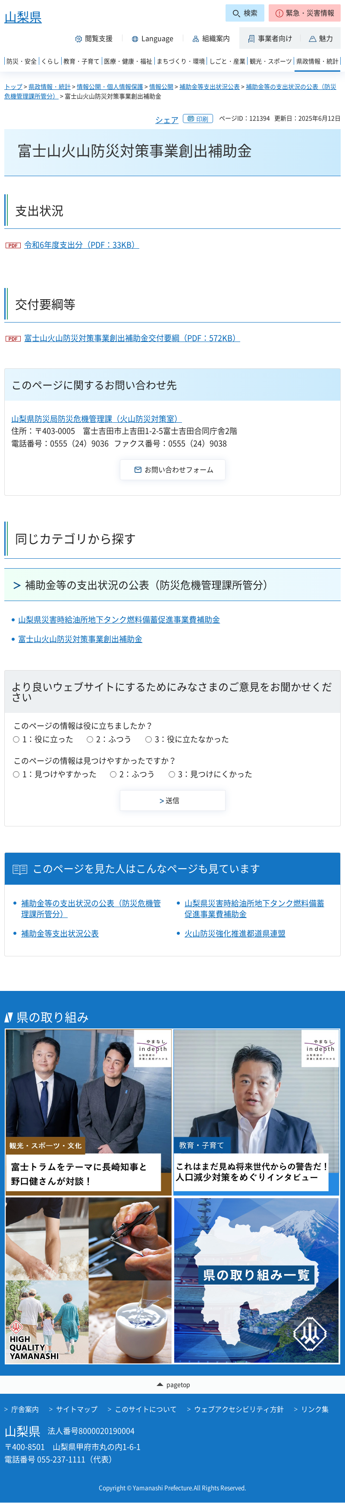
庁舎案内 (25, 1409)
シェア (167, 120)
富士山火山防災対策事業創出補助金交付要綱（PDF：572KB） (132, 338)
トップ (13, 86)
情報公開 (161, 86)
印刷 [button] (202, 118)
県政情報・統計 (49, 86)
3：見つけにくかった (215, 774)
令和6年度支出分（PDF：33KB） (81, 244)
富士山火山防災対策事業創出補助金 (80, 639)
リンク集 (315, 1409)
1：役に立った (47, 739)
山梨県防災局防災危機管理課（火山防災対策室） (96, 418)
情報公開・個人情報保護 (110, 86)
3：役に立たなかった (192, 739)
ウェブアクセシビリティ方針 (239, 1409)
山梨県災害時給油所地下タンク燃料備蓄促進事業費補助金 (119, 619)
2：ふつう (114, 739)
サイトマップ (76, 1409)
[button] (305, 13)
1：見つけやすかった (59, 774)
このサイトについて (146, 1409)
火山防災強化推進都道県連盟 (235, 933)
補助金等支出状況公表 (209, 86)
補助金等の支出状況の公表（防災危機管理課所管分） (149, 584)
